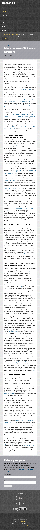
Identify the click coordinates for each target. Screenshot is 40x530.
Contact (4, 30)
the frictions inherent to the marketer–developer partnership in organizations (19, 116)
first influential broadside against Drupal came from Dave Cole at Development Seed (20, 171)
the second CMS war (29, 445)
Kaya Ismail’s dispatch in (14, 188)
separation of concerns (15, 105)
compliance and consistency (29, 254)
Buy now (5, 38)
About (3, 22)
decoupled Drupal (13, 331)
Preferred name (9, 475)
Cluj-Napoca (23, 89)
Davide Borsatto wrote (9, 180)
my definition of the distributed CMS (18, 178)
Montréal (28, 89)
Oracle (34, 370)
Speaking (4, 15)
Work (3, 19)
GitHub (16, 525)
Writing (4, 11)
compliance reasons (31, 270)
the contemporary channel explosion (21, 114)
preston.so (8, 3)
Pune (5, 91)
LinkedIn (21, 525)
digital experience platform (22, 362)
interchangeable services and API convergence (23, 145)
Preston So (23, 521)
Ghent (17, 89)
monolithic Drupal (17, 170)
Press (3, 26)
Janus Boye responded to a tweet (21, 227)
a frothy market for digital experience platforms (19, 101)
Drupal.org (28, 525)
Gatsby (20, 286)
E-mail (6, 480)
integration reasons (31, 271)
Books (3, 7)
